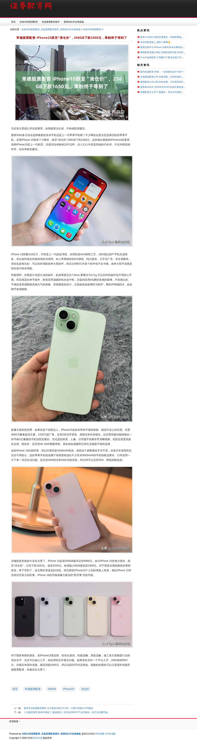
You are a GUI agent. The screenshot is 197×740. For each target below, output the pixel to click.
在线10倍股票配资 (92, 29)
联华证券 (37, 738)
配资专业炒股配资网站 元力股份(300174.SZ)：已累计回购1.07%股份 (58, 708)
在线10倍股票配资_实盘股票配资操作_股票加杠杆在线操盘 (51, 29)
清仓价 (85, 688)
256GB (52, 688)
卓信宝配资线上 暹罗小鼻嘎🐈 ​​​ (155, 42)
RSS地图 (100, 733)
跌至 (15, 688)
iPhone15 (68, 688)
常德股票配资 (33, 688)
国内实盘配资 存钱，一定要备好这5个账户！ (162, 71)
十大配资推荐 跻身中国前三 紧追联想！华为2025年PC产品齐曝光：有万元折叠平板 (66, 712)
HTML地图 (110, 733)
